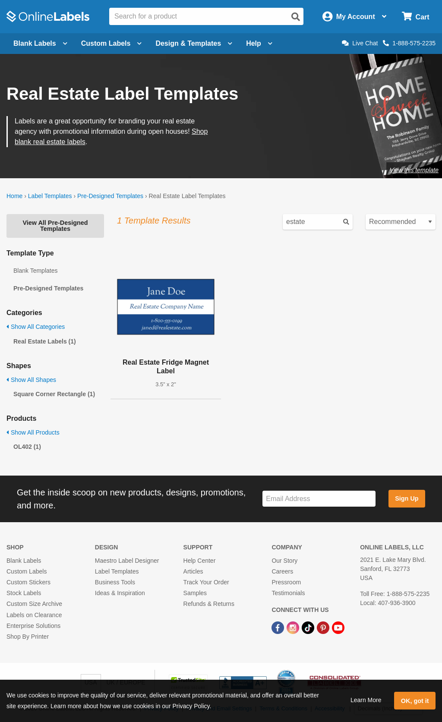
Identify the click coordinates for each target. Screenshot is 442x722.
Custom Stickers (28, 582)
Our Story (284, 560)
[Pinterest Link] (324, 627)
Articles (193, 571)
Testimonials (288, 593)
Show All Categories (35, 326)
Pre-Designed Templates (110, 195)
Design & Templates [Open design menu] (193, 43)
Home (14, 195)
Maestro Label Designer (127, 560)
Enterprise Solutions (33, 625)
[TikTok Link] (309, 627)
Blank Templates (35, 270)
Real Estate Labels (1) (44, 341)
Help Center (199, 560)
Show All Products (33, 432)
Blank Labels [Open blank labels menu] (40, 43)
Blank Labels (23, 560)
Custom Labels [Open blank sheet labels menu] (111, 43)
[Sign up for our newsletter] (319, 499)
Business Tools (115, 582)
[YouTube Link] (338, 627)
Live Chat (360, 43)
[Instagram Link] (294, 627)
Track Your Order (206, 582)
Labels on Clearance (34, 615)
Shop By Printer (27, 636)
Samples (195, 593)
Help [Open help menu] (259, 43)
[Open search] (295, 17)
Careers (282, 571)
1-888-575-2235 (409, 43)
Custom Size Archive (34, 603)
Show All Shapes (31, 379)
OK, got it (415, 700)
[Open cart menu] (415, 16)
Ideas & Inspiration (120, 593)
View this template (414, 170)
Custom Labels (26, 571)
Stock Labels (23, 593)
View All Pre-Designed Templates (55, 225)
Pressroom (286, 582)
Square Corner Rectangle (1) (54, 394)
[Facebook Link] (279, 627)
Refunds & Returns (208, 603)
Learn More (366, 700)
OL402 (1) (27, 446)
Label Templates (50, 195)
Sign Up (406, 498)
